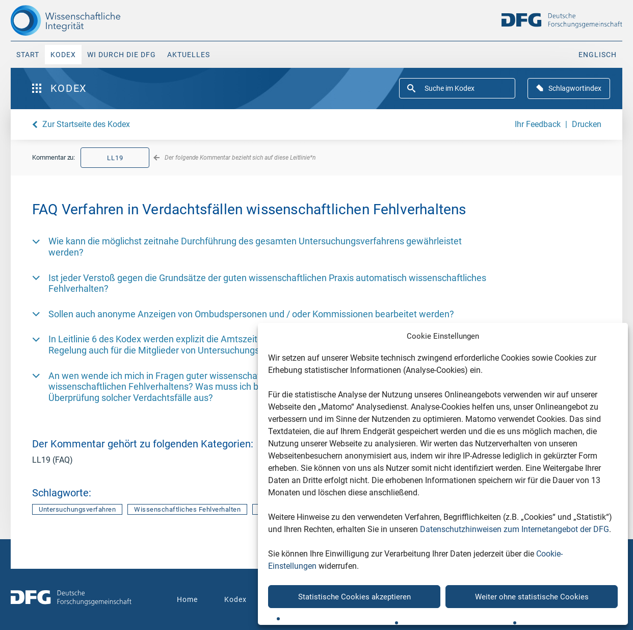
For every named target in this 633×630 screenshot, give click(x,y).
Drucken (586, 124)
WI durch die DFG (121, 55)
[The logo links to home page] (83, 20)
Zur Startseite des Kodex (86, 124)
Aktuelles (188, 55)
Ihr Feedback (538, 124)
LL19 (115, 158)
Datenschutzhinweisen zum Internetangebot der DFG (514, 529)
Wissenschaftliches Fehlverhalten (187, 509)
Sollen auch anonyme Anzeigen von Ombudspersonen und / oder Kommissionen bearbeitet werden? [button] (251, 314)
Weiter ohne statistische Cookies (532, 596)
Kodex (63, 55)
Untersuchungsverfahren (77, 509)
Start (27, 55)
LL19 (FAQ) (52, 460)
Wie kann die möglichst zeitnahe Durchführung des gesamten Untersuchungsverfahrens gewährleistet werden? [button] (255, 247)
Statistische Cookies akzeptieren (354, 596)
